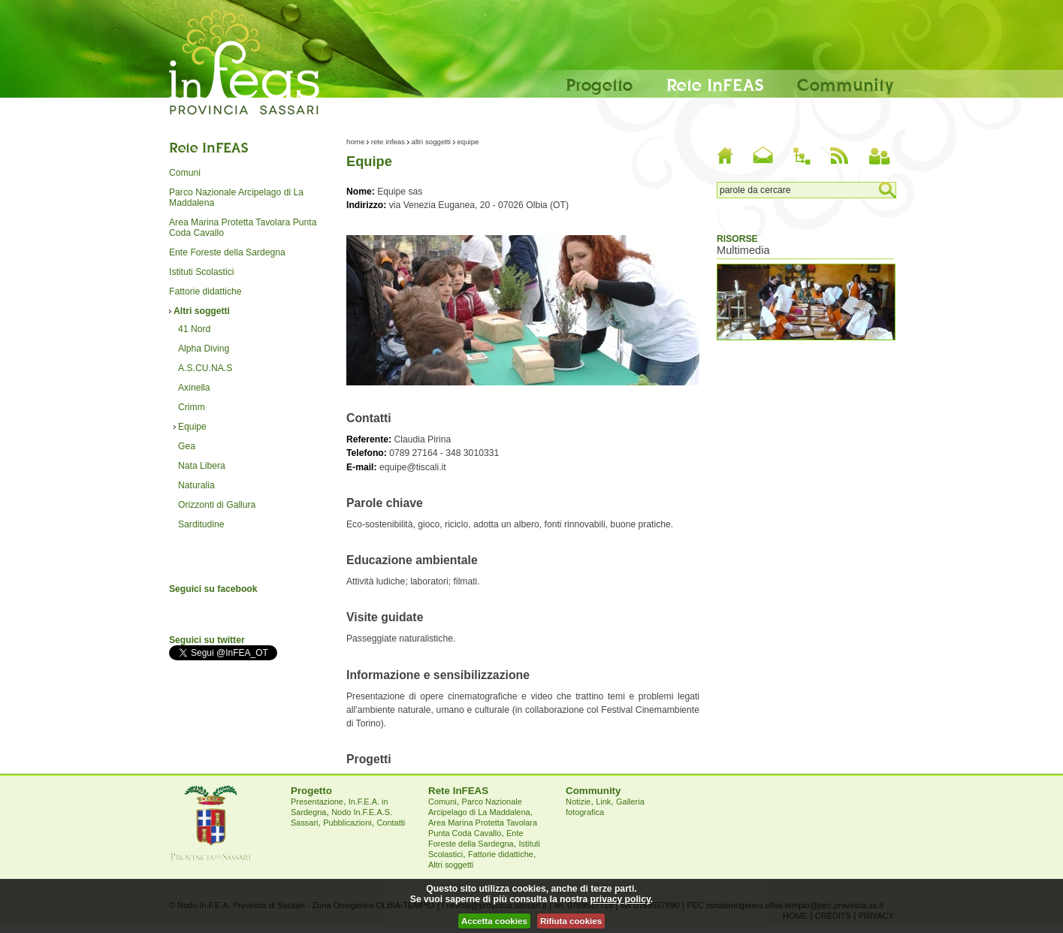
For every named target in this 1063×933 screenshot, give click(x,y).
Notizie (578, 801)
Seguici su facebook (213, 589)
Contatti (390, 822)
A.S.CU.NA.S (205, 368)
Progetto (599, 84)
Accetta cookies (494, 920)
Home (355, 141)
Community (845, 84)
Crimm (191, 407)
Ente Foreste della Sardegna (227, 252)
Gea (186, 446)
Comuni (185, 173)
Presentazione (317, 801)
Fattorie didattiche (205, 291)
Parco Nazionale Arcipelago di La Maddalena (236, 197)
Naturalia (196, 485)
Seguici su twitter (207, 640)
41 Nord (194, 329)
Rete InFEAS (714, 84)
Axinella (194, 387)
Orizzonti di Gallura (216, 505)
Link (603, 801)
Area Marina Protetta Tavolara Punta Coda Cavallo (242, 227)
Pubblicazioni (347, 822)
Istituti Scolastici (201, 272)
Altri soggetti (202, 311)
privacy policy (620, 899)
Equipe (192, 426)
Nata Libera (201, 465)
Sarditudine (201, 524)
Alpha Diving (203, 348)
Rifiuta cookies (571, 920)
